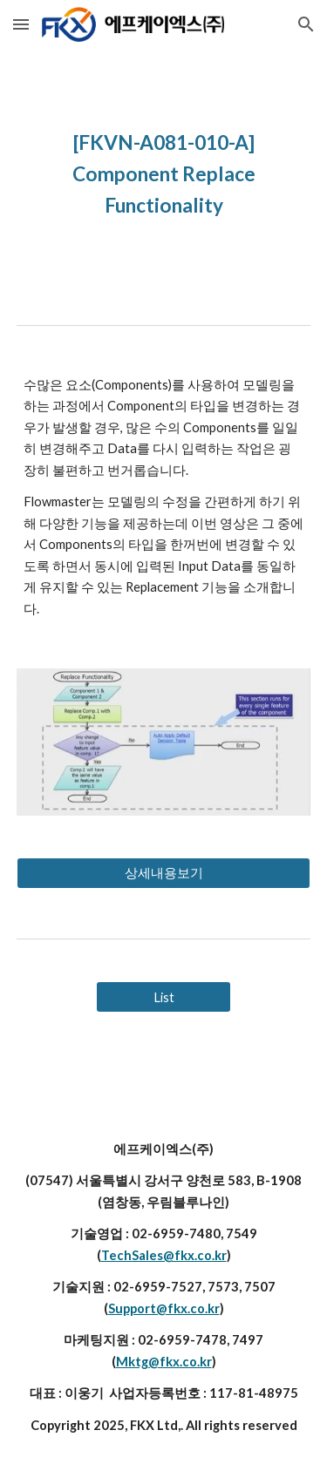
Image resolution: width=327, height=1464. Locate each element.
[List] (163, 997)
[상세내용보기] (163, 873)
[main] (164, 173)
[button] (21, 24)
